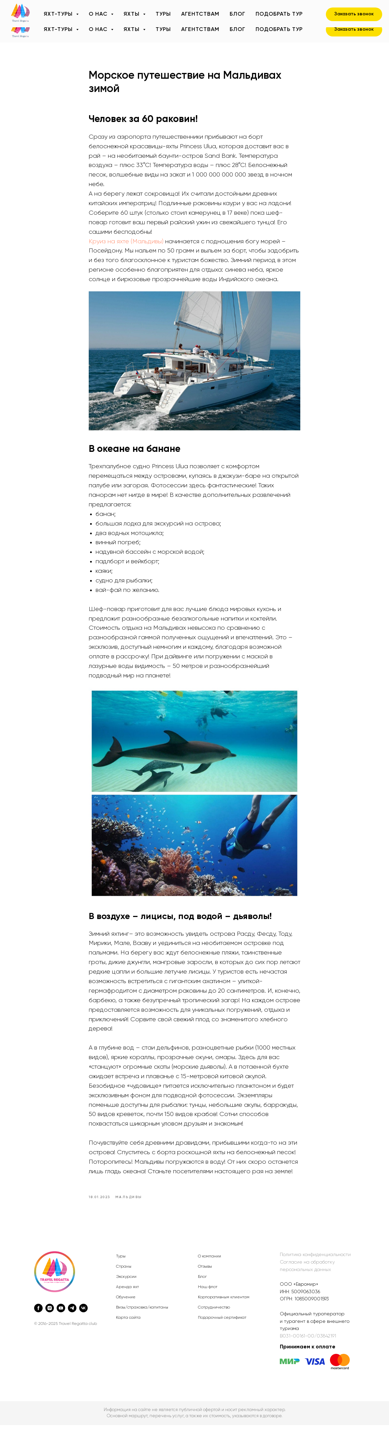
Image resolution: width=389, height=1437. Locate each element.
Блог (237, 29)
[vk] (83, 1320)
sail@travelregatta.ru (127, 7)
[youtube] (61, 1320)
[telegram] (72, 1320)
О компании (209, 1268)
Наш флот (207, 1299)
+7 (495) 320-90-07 (64, 7)
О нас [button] (99, 29)
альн (302, 1281)
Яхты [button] (132, 29)
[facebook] (38, 1320)
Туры (163, 29)
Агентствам (200, 29)
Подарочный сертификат (222, 1330)
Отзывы (205, 1279)
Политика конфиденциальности (315, 1266)
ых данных (319, 1281)
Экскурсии (126, 1289)
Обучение (125, 1309)
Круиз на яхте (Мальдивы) (126, 247)
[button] (354, 29)
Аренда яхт (127, 1299)
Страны (123, 1279)
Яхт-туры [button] (59, 29)
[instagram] (49, 1320)
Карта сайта (128, 1330)
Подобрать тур (279, 29)
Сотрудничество (214, 1319)
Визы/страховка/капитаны (142, 1319)
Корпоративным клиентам (223, 1309)
